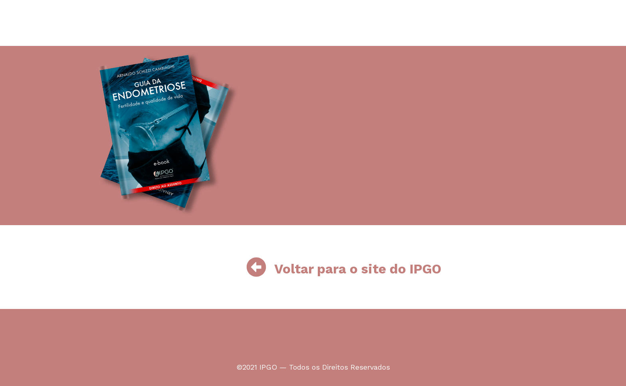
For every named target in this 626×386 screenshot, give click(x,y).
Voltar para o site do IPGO (357, 269)
